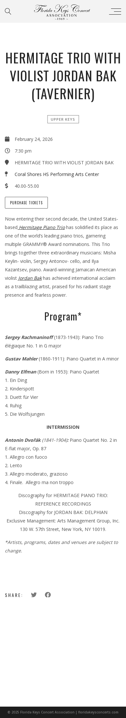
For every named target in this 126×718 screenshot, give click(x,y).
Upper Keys (63, 119)
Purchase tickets (26, 202)
